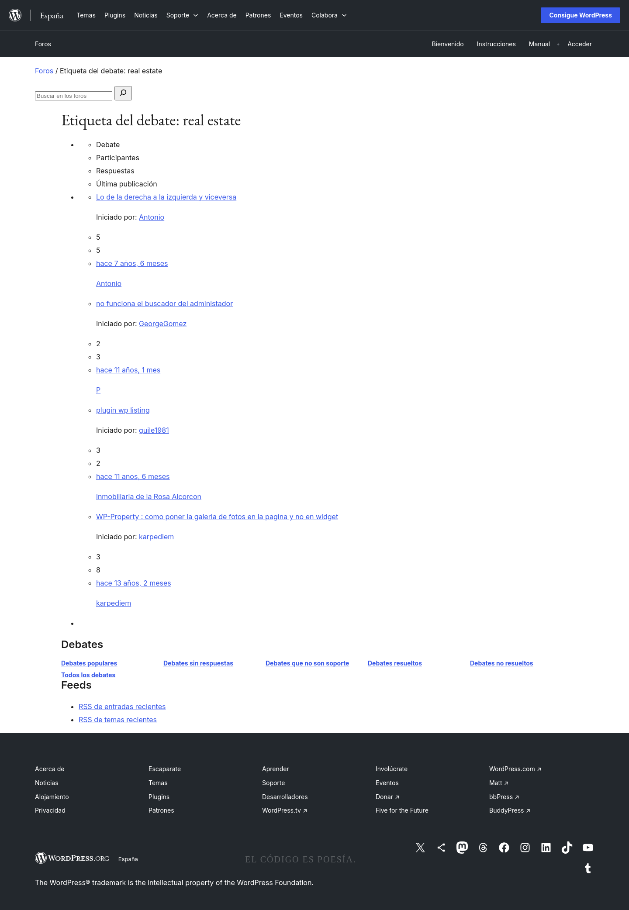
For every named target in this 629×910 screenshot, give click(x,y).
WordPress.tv (285, 810)
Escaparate (165, 768)
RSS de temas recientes (118, 719)
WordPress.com (515, 768)
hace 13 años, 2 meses (133, 583)
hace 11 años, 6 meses (133, 476)
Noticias (47, 782)
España (128, 858)
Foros (43, 44)
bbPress (504, 796)
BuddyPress (509, 810)
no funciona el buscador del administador (164, 303)
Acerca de (50, 768)
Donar (388, 796)
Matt (498, 782)
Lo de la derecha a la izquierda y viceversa (166, 197)
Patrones (161, 810)
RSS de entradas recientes (122, 706)
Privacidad (50, 810)
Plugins (159, 796)
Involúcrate (392, 768)
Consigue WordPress (580, 15)
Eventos (387, 782)
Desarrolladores (285, 796)
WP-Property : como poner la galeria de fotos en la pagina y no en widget (217, 516)
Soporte (273, 782)
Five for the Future (402, 810)
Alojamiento (52, 796)
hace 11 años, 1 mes (128, 369)
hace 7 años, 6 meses (132, 263)
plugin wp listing (123, 410)
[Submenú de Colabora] (329, 15)
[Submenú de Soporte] (182, 15)
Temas (158, 782)
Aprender (275, 768)
